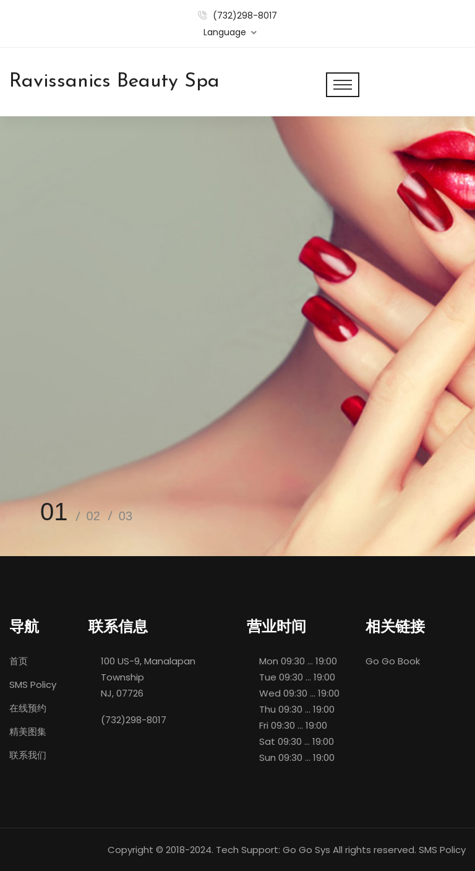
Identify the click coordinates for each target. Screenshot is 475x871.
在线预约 (27, 708)
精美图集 (27, 731)
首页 (18, 660)
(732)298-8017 (245, 15)
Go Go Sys (306, 849)
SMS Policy (32, 684)
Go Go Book (393, 660)
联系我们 (27, 755)
